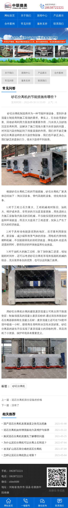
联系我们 (58, 23)
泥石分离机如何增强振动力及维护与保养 (26, 430)
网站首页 (10, 15)
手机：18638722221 (12, 471)
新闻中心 (42, 15)
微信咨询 (42, 502)
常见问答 (26, 23)
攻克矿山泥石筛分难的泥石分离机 (23, 449)
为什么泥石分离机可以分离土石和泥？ (25, 442)
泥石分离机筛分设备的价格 (27, 400)
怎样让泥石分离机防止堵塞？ (20, 455)
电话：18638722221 (12, 476)
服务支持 (42, 23)
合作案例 (10, 23)
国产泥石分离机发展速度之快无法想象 (25, 423)
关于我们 (26, 15)
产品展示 (58, 15)
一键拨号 (25, 502)
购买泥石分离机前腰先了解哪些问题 (24, 436)
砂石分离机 (18, 386)
